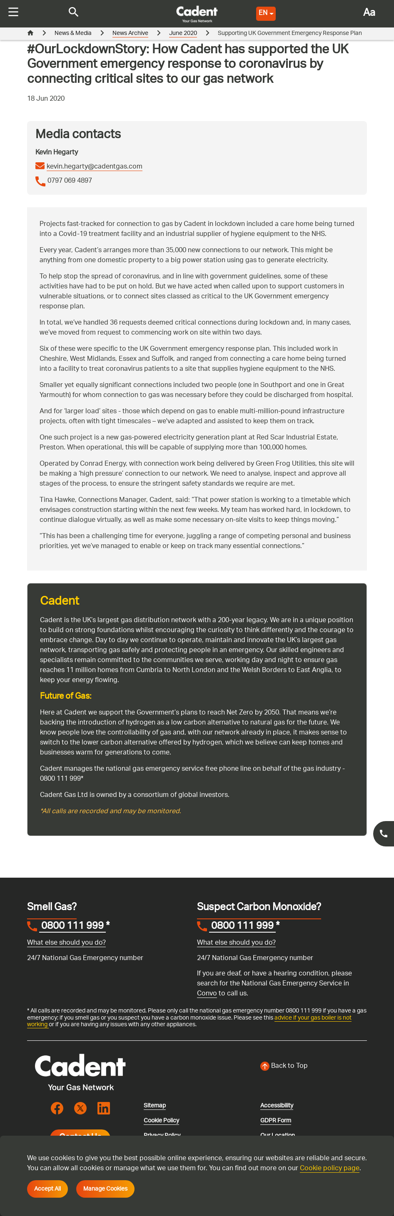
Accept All (47, 1189)
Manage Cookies (105, 1189)
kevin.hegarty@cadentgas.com (94, 167)
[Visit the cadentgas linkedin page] (103, 1108)
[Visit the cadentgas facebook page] (57, 1108)
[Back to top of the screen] (313, 1067)
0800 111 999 (72, 927)
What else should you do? (66, 943)
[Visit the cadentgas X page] (80, 1108)
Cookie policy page (329, 1168)
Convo (207, 994)
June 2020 (183, 33)
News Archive (130, 33)
